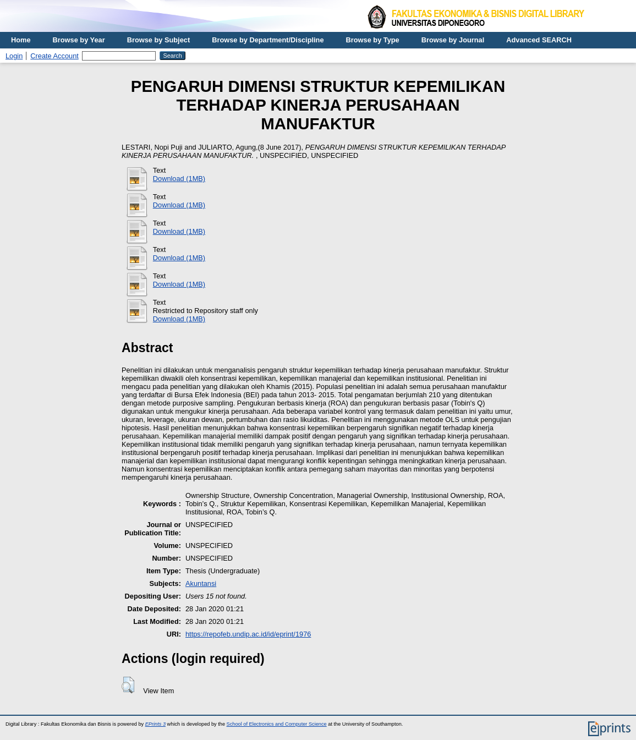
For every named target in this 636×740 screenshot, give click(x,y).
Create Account (54, 56)
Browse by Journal (453, 40)
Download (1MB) (179, 178)
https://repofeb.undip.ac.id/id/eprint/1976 (248, 634)
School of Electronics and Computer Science (277, 724)
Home (21, 40)
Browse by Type (372, 40)
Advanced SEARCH (539, 40)
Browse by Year (79, 40)
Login (14, 56)
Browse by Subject (158, 40)
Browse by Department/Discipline (268, 40)
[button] (128, 685)
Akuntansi (200, 583)
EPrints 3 (155, 724)
